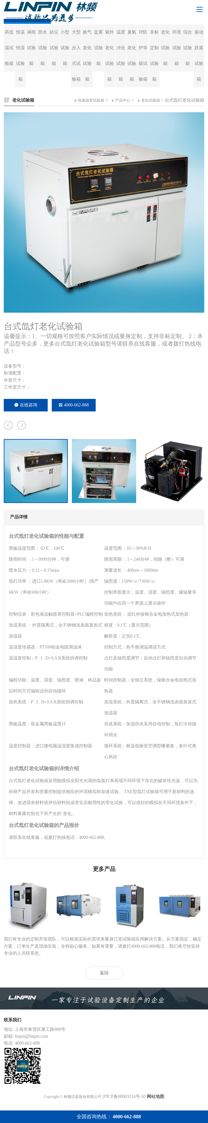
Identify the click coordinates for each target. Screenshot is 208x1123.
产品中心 (122, 100)
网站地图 (155, 1096)
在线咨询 (25, 405)
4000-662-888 (74, 405)
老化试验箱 (150, 100)
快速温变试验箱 (91, 100)
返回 (104, 973)
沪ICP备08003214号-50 (124, 1096)
